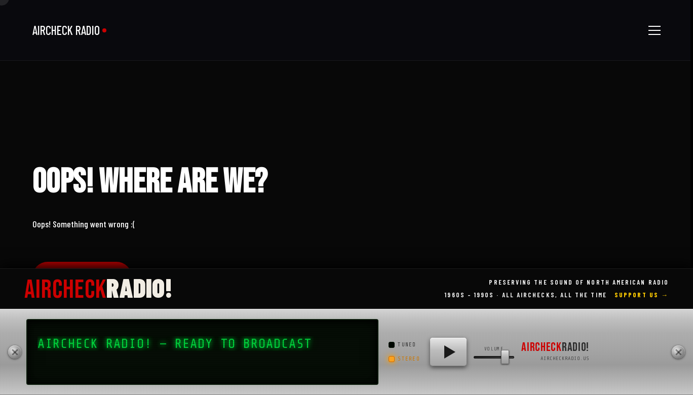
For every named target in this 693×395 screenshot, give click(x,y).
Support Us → (641, 295)
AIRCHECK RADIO (66, 30)
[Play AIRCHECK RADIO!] (448, 352)
